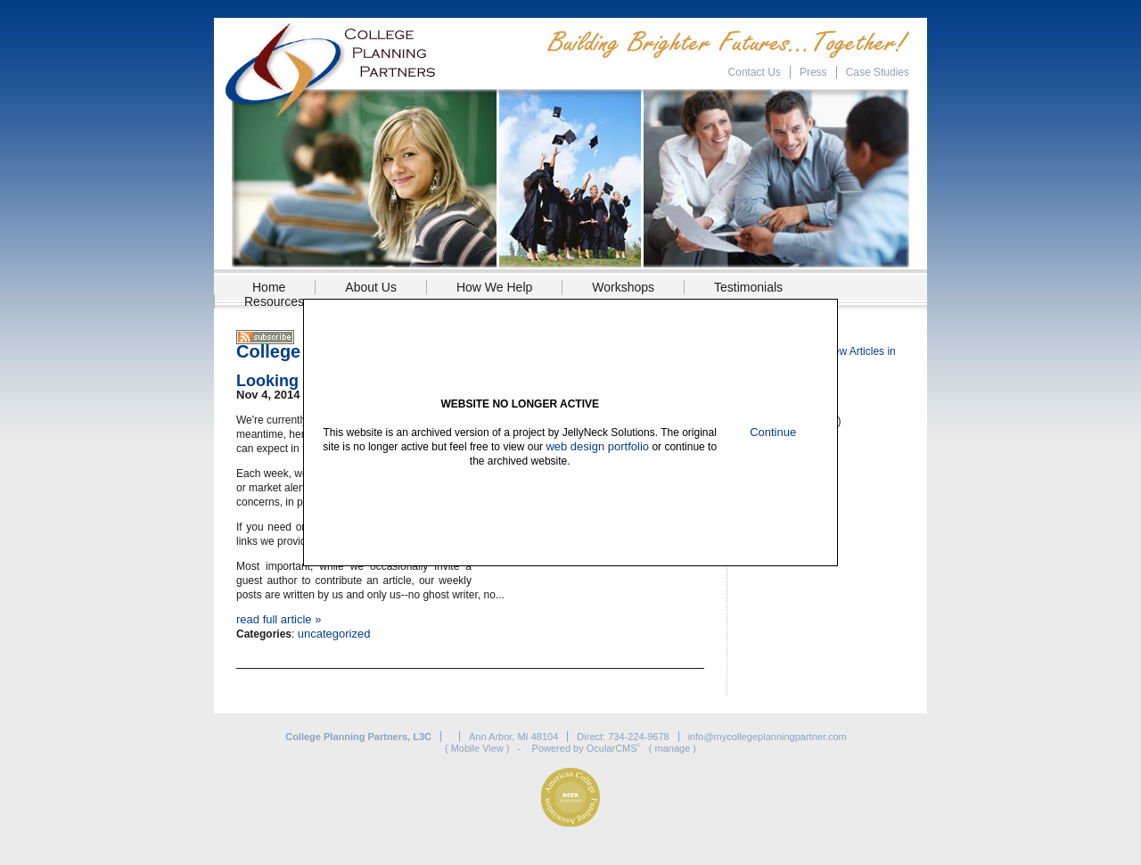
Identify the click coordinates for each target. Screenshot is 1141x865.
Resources (274, 301)
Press (813, 72)
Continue (773, 432)
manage (673, 748)
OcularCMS (614, 748)
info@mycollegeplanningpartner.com (767, 736)
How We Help (494, 287)
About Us (371, 287)
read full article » (278, 619)
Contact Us (754, 72)
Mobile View (477, 748)
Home (268, 287)
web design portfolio (597, 446)
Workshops (623, 287)
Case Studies (877, 72)
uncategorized (334, 633)
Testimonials (748, 287)
